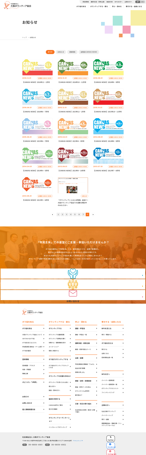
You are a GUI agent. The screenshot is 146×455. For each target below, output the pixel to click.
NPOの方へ (118, 2)
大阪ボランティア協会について (32, 333)
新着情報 (86, 2)
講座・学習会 (80, 327)
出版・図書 (79, 357)
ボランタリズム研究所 (82, 390)
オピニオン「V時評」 (30, 381)
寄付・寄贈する (107, 333)
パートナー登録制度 (108, 379)
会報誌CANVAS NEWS (89, 52)
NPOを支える (106, 327)
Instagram (116, 446)
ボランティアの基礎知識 (56, 333)
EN (142, 2)
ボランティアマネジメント (110, 387)
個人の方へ (52, 385)
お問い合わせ (27, 402)
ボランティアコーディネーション (59, 418)
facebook (116, 441)
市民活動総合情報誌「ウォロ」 (85, 363)
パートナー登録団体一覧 (109, 383)
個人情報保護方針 (28, 408)
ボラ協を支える (107, 342)
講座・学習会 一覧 (81, 333)
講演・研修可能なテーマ (83, 348)
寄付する (104, 348)
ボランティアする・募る (99, 6)
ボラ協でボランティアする (58, 358)
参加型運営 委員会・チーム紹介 (32, 346)
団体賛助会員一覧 (107, 356)
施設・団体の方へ (54, 389)
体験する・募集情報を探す (57, 341)
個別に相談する (54, 350)
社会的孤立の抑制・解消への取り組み (85, 410)
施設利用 (110, 2)
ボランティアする (55, 327)
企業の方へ (128, 2)
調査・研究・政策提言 (83, 379)
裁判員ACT (78, 394)
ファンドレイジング (108, 391)
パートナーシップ (107, 414)
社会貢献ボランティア (109, 410)
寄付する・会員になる (134, 6)
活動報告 (72, 52)
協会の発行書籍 (80, 367)
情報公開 (25, 372)
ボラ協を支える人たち (29, 341)
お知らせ (61, 52)
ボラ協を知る (81, 6)
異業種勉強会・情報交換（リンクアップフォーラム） (111, 423)
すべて (50, 52)
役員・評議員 (26, 368)
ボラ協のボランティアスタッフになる (59, 365)
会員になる (105, 352)
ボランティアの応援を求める (59, 375)
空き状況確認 (53, 408)
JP (138, 2)
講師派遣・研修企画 (97, 2)
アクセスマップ (77, 439)
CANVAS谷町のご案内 (56, 404)
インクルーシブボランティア (58, 426)
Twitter (116, 436)
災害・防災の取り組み (83, 402)
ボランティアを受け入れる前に (59, 381)
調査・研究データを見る (83, 386)
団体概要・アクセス (28, 364)
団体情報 (25, 358)
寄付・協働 (105, 418)
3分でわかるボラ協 (28, 338)
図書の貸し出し (80, 371)
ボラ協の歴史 (26, 350)
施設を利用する (54, 398)
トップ (24, 37)
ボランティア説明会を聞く (57, 338)
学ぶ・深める (117, 6)
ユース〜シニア (54, 346)
